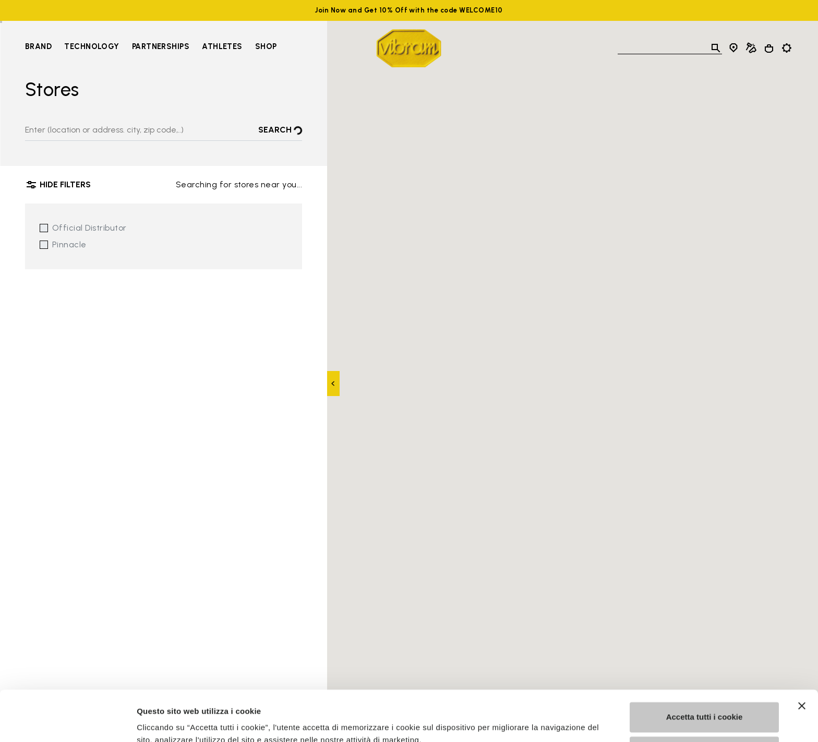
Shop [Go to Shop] (266, 46)
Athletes (222, 46)
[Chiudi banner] (801, 658)
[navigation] (151, 48)
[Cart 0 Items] (769, 48)
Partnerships (160, 46)
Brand (38, 46)
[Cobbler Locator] (751, 48)
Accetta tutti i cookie (704, 669)
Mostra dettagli (165, 721)
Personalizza (705, 703)
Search (280, 131)
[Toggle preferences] (786, 48)
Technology (91, 46)
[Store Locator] (733, 48)
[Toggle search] (715, 48)
